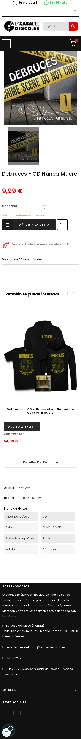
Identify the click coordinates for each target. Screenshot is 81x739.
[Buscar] (56, 26)
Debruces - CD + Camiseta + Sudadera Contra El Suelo (41, 411)
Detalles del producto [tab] (40, 462)
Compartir (4, 276)
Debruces (23, 488)
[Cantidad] (34, 205)
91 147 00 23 (28, 2)
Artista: (10, 487)
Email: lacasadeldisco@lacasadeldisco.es (35, 647)
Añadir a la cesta (25, 224)
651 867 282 (59, 2)
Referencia (13, 497)
